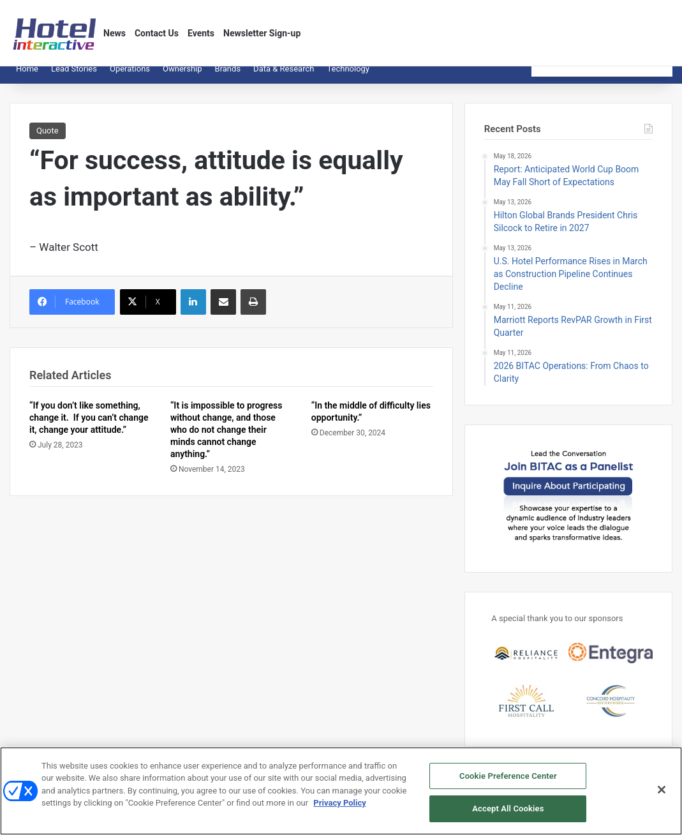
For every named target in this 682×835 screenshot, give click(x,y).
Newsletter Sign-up (261, 33)
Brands (228, 78)
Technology (348, 78)
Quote (47, 140)
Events (201, 33)
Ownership (182, 78)
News (114, 33)
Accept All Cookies (508, 818)
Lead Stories (74, 78)
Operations (130, 78)
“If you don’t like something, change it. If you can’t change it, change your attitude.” (88, 427)
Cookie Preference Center (508, 785)
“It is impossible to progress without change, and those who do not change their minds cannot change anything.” (226, 439)
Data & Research (283, 78)
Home (27, 78)
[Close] (662, 799)
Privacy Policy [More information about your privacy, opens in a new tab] (339, 811)
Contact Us (157, 33)
